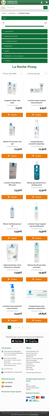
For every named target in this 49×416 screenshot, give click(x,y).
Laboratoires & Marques (33, 362)
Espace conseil (30, 366)
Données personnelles (32, 388)
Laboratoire (12, 13)
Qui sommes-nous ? (32, 353)
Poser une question (31, 360)
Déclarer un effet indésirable (34, 358)
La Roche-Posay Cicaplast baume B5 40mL (37, 101)
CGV (27, 384)
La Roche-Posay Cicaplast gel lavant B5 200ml (37, 225)
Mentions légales (31, 386)
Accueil (3, 13)
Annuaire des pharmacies (33, 372)
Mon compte (29, 369)
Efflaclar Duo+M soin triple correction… (37, 266)
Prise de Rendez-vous (32, 351)
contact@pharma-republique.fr (13, 372)
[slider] (3, 26)
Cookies (28, 389)
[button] (12, 73)
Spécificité (7, 46)
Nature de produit (10, 36)
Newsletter (29, 367)
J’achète (12, 115)
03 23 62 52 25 (8, 369)
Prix (4, 18)
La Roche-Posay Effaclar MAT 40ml (12, 184)
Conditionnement (10, 41)
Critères (6, 61)
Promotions (29, 364)
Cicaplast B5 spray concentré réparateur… (37, 143)
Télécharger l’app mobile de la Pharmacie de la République (24, 337)
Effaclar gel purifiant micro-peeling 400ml (36, 184)
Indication (13, 56)
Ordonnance (29, 356)
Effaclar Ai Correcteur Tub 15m (12, 143)
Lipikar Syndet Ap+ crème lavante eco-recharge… (12, 266)
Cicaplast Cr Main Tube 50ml (12, 101)
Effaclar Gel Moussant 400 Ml (12, 225)
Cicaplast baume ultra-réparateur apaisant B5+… (37, 307)
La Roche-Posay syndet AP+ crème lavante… (12, 307)
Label (6, 51)
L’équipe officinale (31, 355)
